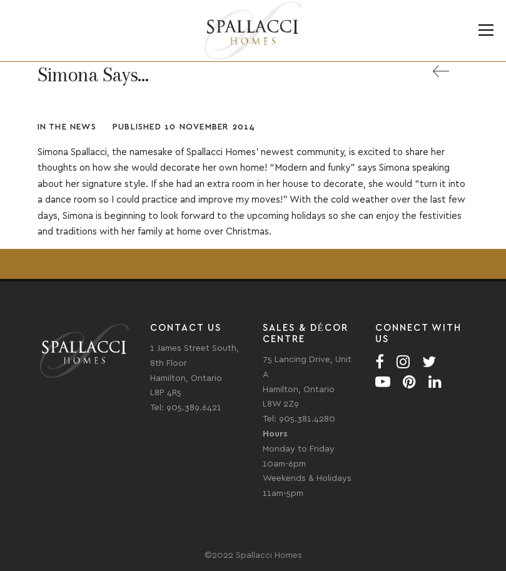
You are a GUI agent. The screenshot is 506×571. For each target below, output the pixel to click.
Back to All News (450, 79)
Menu (486, 30)
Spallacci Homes (253, 30)
